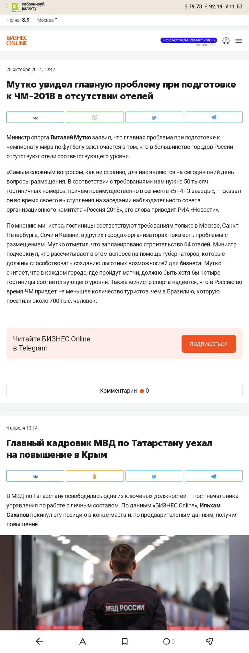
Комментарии (124, 390)
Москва (45, 20)
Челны (13, 20)
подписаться (209, 343)
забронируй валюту (33, 6)
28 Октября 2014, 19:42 (30, 69)
